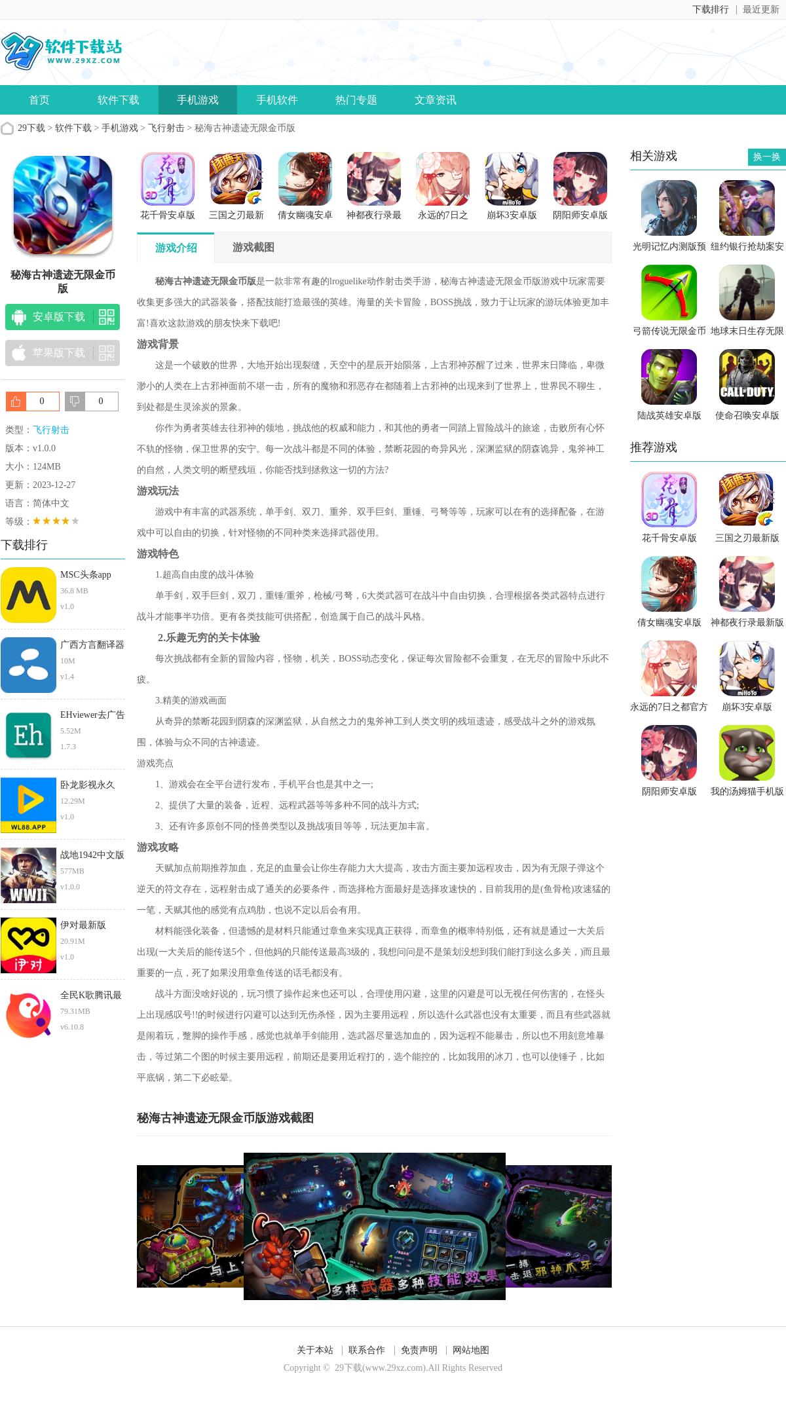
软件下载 (119, 99)
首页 (39, 99)
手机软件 (277, 99)
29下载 (31, 128)
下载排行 (710, 9)
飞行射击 (166, 128)
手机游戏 (198, 99)
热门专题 (356, 99)
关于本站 (315, 1350)
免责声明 (419, 1350)
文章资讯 (436, 99)
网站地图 (471, 1350)
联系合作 (366, 1350)
